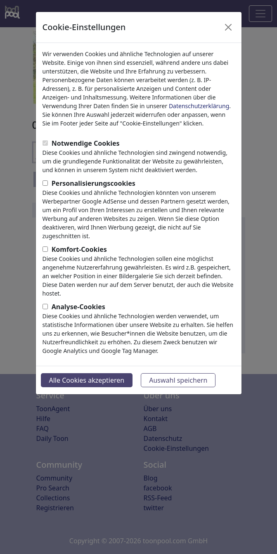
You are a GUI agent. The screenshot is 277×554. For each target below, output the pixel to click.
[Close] (228, 27)
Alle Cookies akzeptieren (87, 380)
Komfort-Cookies (79, 249)
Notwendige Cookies (86, 143)
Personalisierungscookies (93, 183)
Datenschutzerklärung (199, 106)
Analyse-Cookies (78, 306)
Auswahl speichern (178, 380)
